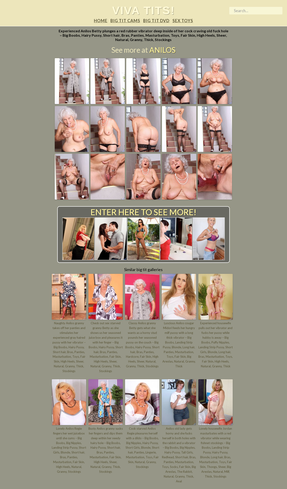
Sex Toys (182, 20)
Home (100, 20)
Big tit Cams (125, 20)
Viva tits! (143, 10)
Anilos (162, 49)
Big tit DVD (156, 20)
